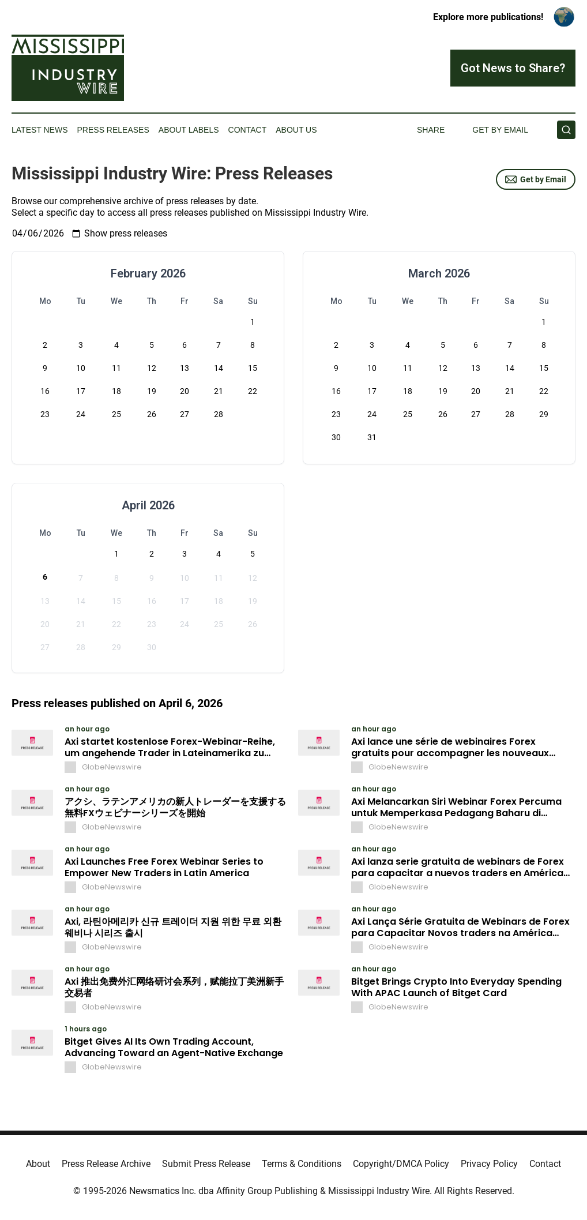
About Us (296, 129)
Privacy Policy (489, 1163)
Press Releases (113, 129)
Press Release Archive (106, 1163)
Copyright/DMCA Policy (401, 1163)
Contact (247, 129)
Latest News (40, 129)
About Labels (189, 129)
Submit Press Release (206, 1163)
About (38, 1163)
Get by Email (535, 179)
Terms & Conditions (301, 1163)
